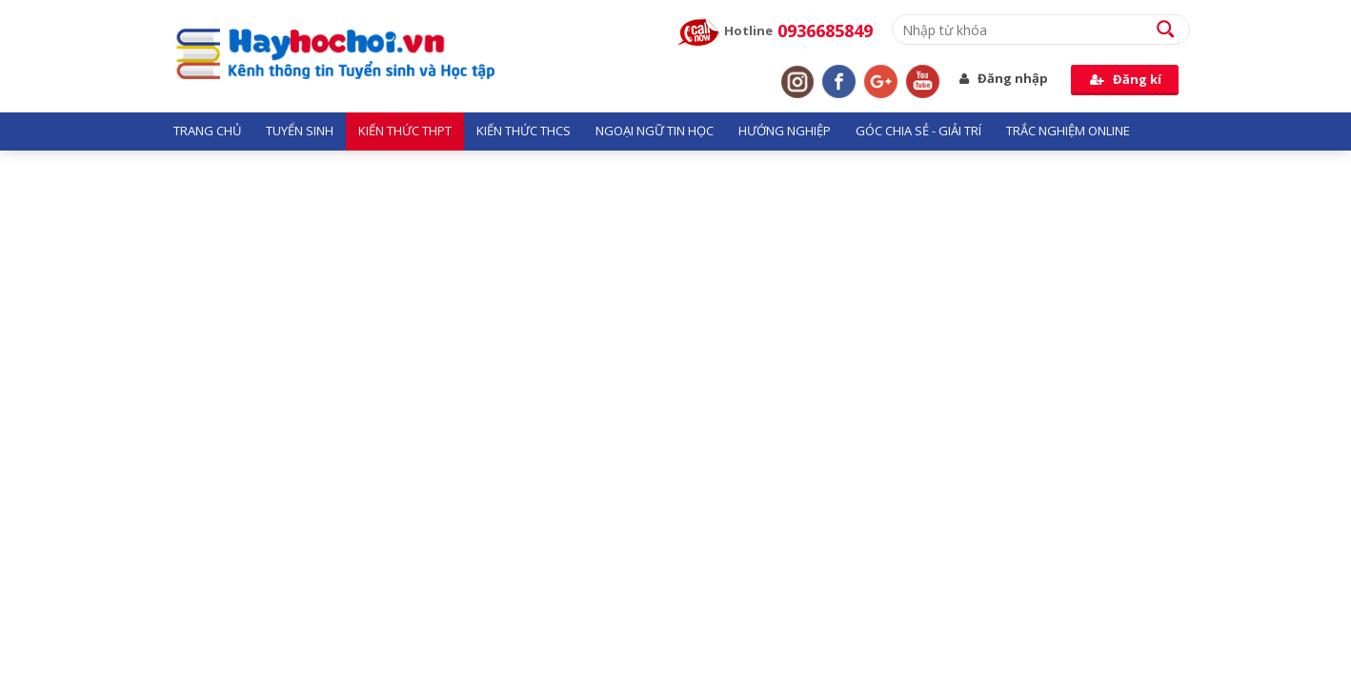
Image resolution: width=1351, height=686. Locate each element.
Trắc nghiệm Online (1068, 130)
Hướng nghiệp (784, 130)
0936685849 (825, 30)
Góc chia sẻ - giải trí (918, 130)
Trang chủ (207, 130)
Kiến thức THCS (523, 130)
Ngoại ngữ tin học (654, 130)
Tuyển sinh (299, 130)
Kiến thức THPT (405, 130)
